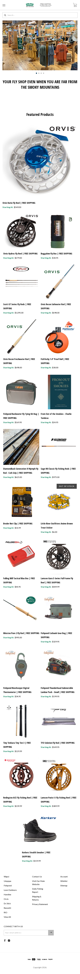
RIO (5, 912)
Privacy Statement (40, 904)
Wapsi (6, 876)
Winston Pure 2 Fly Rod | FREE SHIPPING (21, 633)
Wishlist (63, 881)
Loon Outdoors (10, 890)
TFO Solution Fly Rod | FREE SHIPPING (57, 742)
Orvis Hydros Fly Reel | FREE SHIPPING (20, 253)
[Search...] (40, 15)
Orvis (6, 899)
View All (7, 917)
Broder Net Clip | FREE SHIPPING (17, 523)
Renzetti (7, 908)
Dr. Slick (7, 903)
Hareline (7, 894)
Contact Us (37, 876)
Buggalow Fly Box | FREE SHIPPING (56, 253)
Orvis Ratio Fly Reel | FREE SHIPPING (18, 202)
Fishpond (8, 885)
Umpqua (7, 881)
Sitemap (63, 885)
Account (64, 876)
